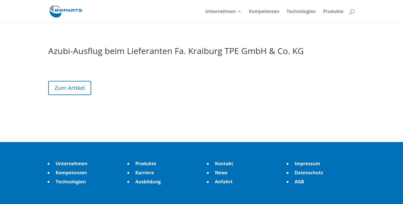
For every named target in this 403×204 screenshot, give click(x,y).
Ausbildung (148, 182)
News (221, 172)
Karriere (144, 172)
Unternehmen (220, 11)
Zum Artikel (69, 88)
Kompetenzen (264, 11)
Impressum (307, 163)
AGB (299, 182)
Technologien (301, 11)
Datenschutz (309, 172)
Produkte (333, 11)
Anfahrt (223, 182)
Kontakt (224, 163)
